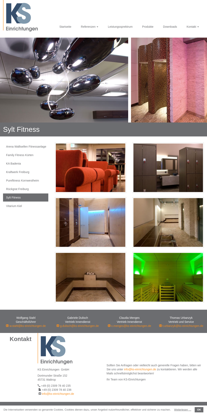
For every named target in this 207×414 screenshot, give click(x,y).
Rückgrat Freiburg (17, 189)
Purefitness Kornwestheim (22, 180)
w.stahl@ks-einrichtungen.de (26, 325)
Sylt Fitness (13, 197)
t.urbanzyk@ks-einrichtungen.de (181, 325)
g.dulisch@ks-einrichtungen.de (77, 325)
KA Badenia (13, 163)
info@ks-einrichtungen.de (58, 393)
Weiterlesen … (182, 409)
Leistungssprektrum (120, 26)
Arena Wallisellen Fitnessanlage (26, 146)
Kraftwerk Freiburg (17, 172)
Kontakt (193, 26)
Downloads (170, 26)
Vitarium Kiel (14, 206)
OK (199, 409)
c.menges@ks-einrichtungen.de (129, 325)
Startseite (65, 26)
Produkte (147, 26)
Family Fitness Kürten (19, 155)
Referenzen (89, 26)
